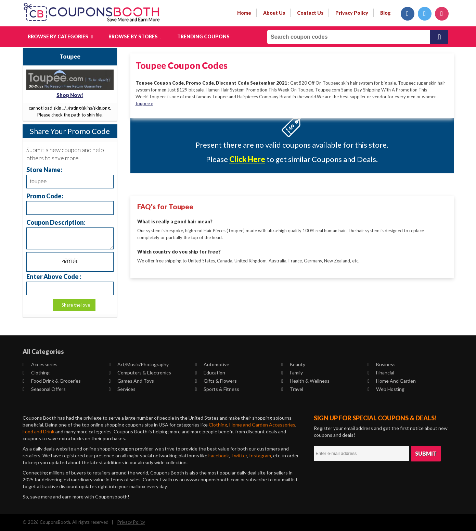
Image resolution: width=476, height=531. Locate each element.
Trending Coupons (203, 36)
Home (244, 13)
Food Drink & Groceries (52, 381)
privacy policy (351, 13)
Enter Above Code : (53, 276)
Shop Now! (69, 95)
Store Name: (44, 169)
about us (274, 13)
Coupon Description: (56, 222)
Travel (293, 389)
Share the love (76, 305)
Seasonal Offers (44, 389)
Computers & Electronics (140, 372)
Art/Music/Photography (139, 364)
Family (292, 372)
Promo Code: (44, 195)
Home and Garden (392, 381)
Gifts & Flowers (216, 381)
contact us (310, 13)
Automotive (212, 364)
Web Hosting (386, 389)
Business (382, 364)
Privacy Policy (131, 522)
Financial (381, 372)
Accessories (40, 364)
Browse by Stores (135, 36)
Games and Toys (131, 381)
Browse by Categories (60, 36)
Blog (385, 13)
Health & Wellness (306, 381)
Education (210, 372)
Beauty (294, 364)
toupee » (144, 103)
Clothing (36, 372)
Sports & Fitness (217, 389)
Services (122, 389)
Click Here (247, 159)
